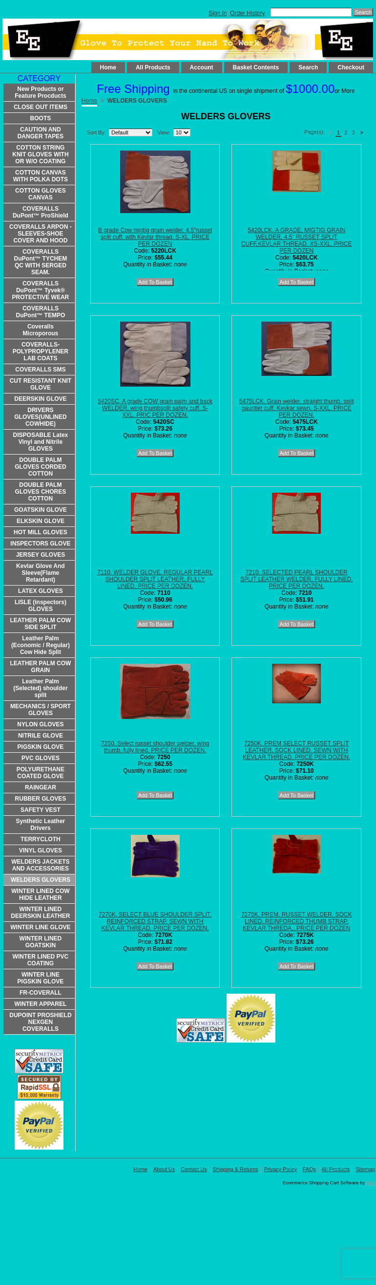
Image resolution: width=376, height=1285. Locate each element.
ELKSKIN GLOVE (40, 521)
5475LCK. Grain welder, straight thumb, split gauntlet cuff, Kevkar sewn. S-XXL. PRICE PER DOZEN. (296, 408)
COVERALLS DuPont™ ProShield (40, 212)
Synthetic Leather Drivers (40, 824)
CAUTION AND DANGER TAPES (40, 133)
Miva (371, 1182)
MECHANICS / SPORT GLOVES (40, 710)
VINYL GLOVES (40, 850)
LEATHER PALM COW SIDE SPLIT (40, 624)
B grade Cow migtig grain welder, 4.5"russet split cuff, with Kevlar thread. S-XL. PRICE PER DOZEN (155, 237)
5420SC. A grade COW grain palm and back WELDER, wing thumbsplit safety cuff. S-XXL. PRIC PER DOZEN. (155, 408)
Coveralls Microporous (41, 330)
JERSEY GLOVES (40, 554)
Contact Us (194, 1169)
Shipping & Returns (235, 1169)
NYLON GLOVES (40, 724)
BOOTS (40, 118)
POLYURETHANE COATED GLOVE (40, 773)
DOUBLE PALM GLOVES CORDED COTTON (40, 467)
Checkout (350, 67)
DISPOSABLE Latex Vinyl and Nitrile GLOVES (40, 442)
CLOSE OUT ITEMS (40, 107)
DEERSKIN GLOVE (40, 398)
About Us (164, 1169)
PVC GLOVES (40, 758)
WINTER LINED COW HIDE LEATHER (40, 894)
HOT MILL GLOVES (40, 532)
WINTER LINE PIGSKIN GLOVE (41, 978)
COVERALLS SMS (40, 369)
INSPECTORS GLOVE (40, 543)
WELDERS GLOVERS (40, 879)
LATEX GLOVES (40, 591)
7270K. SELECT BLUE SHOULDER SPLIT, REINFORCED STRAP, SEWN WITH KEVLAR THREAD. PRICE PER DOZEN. (155, 921)
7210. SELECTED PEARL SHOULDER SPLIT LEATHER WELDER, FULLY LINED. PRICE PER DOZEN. (296, 579)
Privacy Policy (280, 1169)
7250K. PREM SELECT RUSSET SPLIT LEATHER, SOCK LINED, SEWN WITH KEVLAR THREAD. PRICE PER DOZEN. (296, 750)
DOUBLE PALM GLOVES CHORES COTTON (40, 491)
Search (308, 67)
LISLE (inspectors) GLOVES (40, 605)
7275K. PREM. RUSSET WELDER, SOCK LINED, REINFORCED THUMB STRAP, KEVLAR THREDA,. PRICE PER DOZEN (296, 921)
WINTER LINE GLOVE (40, 927)
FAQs (309, 1169)
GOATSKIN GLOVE (40, 509)
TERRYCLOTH (41, 839)
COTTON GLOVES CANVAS (40, 194)
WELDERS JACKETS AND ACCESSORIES (40, 865)
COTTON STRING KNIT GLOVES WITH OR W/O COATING (40, 154)
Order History (247, 13)
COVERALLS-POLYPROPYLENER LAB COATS (40, 351)
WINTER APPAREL (41, 1004)
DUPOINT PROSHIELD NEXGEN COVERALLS (40, 1022)
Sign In (218, 13)
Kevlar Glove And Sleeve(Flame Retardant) (40, 573)
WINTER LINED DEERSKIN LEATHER (40, 912)
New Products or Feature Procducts (40, 92)
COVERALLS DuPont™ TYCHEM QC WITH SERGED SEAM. (40, 262)
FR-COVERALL (41, 992)
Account (201, 67)
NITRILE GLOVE (40, 735)
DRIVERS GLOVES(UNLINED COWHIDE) (40, 417)
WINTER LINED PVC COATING (41, 960)
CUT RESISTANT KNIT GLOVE (40, 384)
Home (108, 67)
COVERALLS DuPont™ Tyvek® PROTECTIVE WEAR (40, 290)
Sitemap (365, 1169)
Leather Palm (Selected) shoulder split (40, 688)
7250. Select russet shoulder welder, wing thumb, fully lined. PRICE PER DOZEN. (155, 747)
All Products (153, 67)
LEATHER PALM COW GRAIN (40, 667)
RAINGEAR (40, 787)
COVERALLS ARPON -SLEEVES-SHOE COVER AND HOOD (40, 233)
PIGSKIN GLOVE (41, 746)
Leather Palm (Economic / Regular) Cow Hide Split (40, 645)
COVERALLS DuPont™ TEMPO (40, 312)
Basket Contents (256, 67)
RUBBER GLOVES (40, 798)
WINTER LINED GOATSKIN (41, 942)
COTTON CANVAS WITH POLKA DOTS (40, 176)
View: (163, 132)
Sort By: (96, 132)
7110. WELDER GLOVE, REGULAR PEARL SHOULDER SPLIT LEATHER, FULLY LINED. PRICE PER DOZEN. (155, 579)
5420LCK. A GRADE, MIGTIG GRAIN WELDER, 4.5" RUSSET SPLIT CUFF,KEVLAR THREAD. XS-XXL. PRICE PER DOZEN (296, 240)
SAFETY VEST (41, 809)
